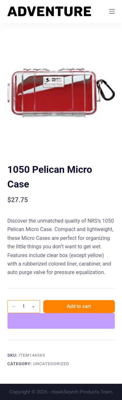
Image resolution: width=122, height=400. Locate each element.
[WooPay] (61, 321)
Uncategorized (51, 363)
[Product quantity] (23, 306)
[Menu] (112, 11)
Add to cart (79, 306)
